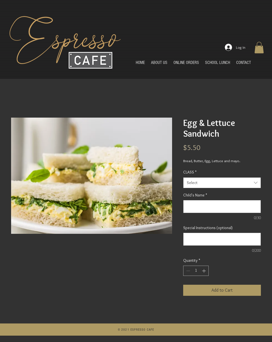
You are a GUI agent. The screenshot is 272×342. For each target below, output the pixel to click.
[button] (259, 47)
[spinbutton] (196, 271)
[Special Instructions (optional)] (222, 239)
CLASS (190, 172)
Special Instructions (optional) (208, 227)
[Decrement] (187, 271)
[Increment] (204, 271)
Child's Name (195, 195)
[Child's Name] (222, 207)
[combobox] (222, 182)
